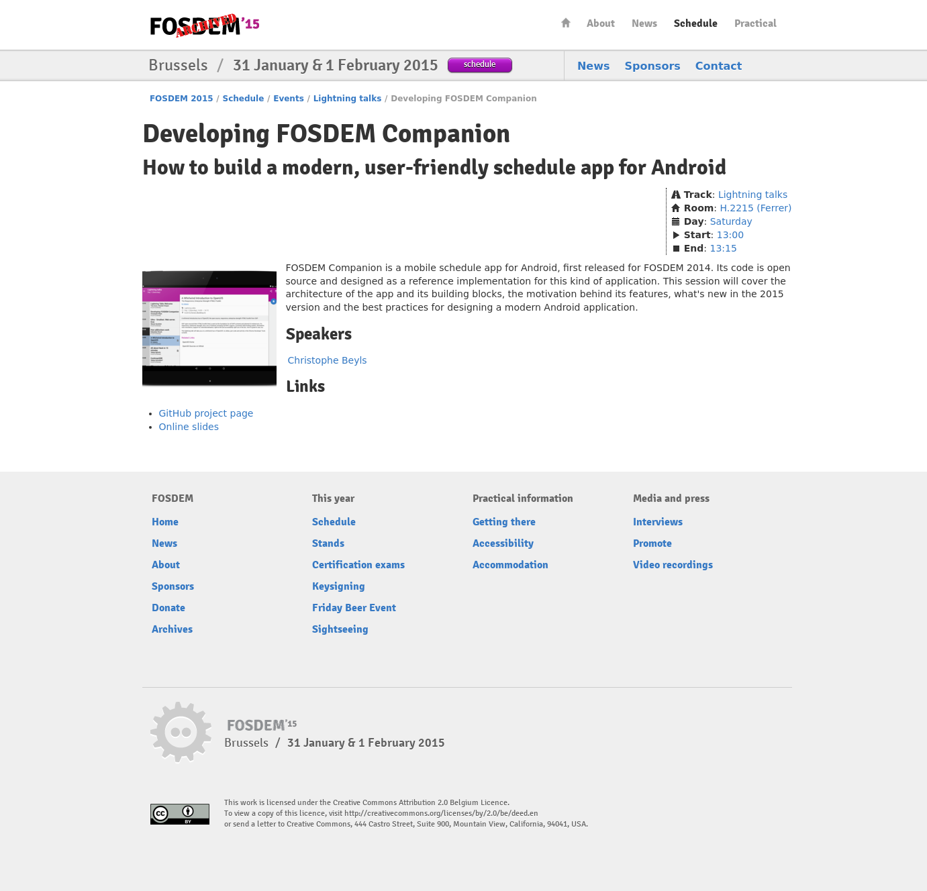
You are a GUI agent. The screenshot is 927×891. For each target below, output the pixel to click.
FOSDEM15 (204, 25)
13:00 (730, 234)
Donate (168, 608)
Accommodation (510, 565)
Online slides (189, 426)
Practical (755, 23)
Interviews (658, 522)
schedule (479, 64)
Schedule (696, 23)
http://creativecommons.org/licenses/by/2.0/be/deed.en (441, 813)
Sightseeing (340, 629)
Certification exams (358, 565)
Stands (328, 543)
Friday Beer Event (354, 608)
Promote (652, 543)
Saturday (731, 221)
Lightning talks (347, 98)
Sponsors (653, 66)
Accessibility (503, 543)
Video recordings (673, 565)
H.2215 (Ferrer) (756, 208)
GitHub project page (206, 413)
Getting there (504, 522)
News (644, 23)
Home (565, 22)
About (601, 23)
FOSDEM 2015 (181, 98)
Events (288, 98)
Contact (718, 66)
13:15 (723, 248)
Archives (172, 629)
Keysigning (338, 586)
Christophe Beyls (327, 360)
